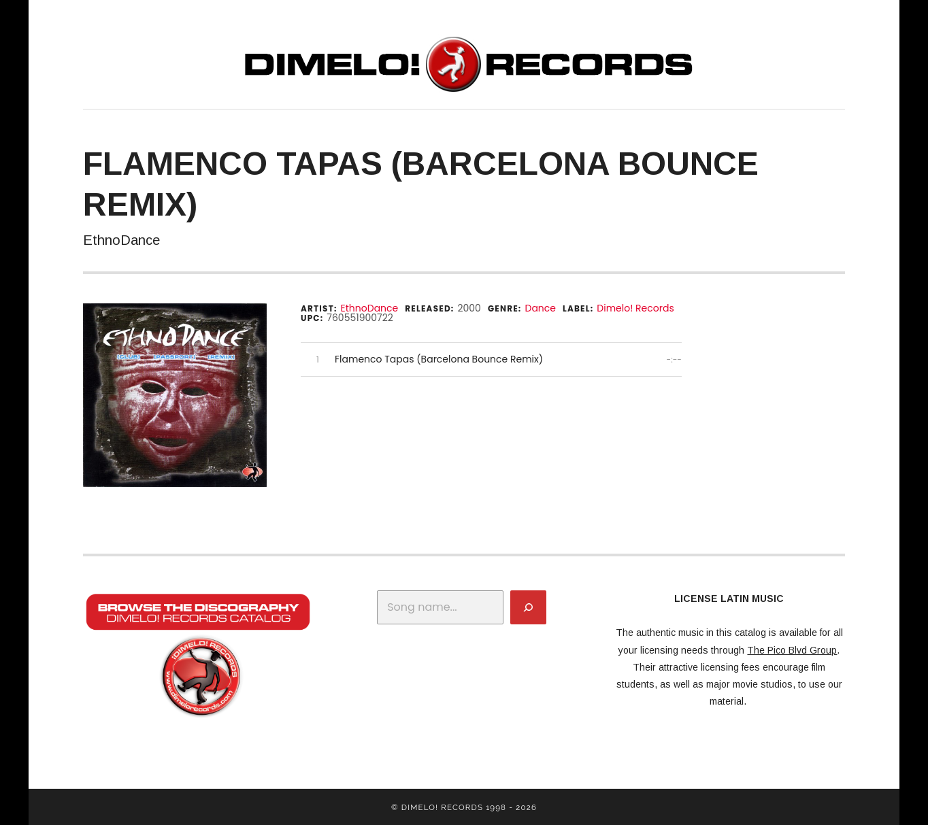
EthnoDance (370, 308)
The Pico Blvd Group (792, 650)
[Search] (528, 607)
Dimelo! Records (635, 308)
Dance (540, 308)
